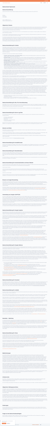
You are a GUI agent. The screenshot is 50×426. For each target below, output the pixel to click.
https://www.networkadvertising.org (8, 275)
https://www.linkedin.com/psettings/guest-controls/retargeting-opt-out (24, 306)
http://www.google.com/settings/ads (40, 188)
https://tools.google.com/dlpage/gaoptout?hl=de (9, 348)
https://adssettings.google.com (22, 265)
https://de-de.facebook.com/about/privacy (39, 285)
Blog (42, 2)
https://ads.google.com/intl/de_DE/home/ (21, 273)
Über (40, 424)
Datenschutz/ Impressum (35, 424)
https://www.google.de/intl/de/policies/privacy (9, 274)
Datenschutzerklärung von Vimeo (32, 338)
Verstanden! (4, 423)
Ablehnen (8, 423)
